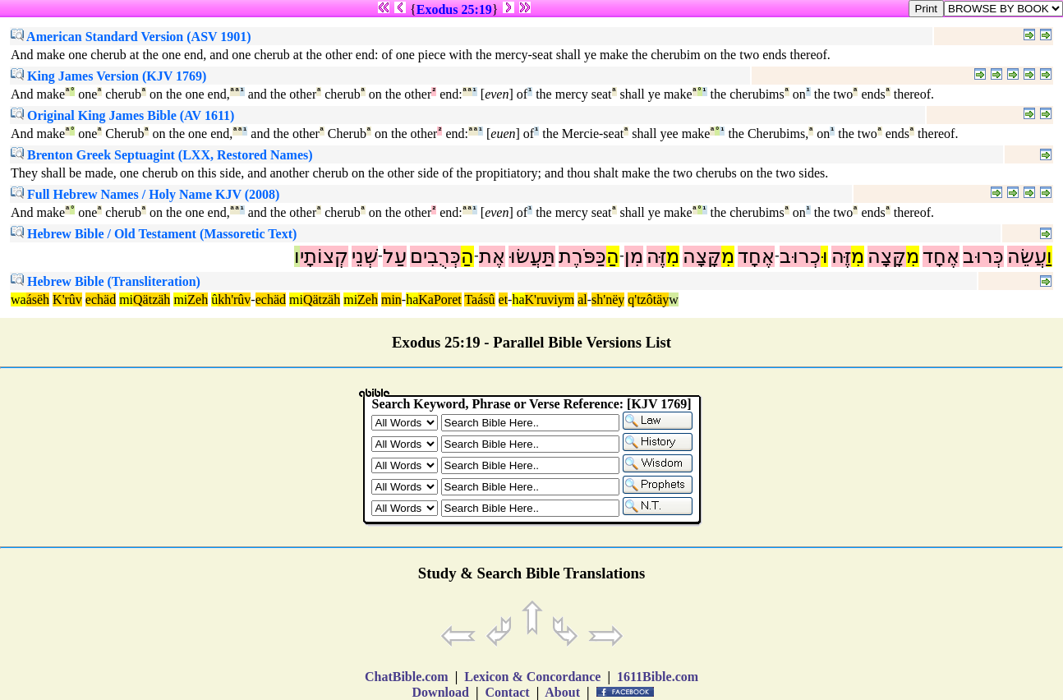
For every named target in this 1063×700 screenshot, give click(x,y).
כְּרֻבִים (435, 256)
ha (412, 299)
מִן (633, 256)
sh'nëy (607, 299)
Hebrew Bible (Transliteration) (105, 281)
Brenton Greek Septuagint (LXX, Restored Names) (162, 155)
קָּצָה (886, 256)
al (582, 299)
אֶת (492, 256)
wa (18, 299)
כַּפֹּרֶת (582, 256)
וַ (1049, 256)
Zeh (197, 299)
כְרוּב (800, 256)
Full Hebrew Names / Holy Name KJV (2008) (145, 194)
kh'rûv (234, 299)
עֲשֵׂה (1027, 256)
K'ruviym (550, 299)
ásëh (37, 299)
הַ (612, 256)
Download (440, 692)
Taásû (479, 299)
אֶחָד (941, 256)
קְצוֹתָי (324, 256)
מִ (912, 256)
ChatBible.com (406, 677)
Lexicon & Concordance (532, 677)
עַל (395, 256)
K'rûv (67, 299)
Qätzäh (151, 299)
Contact (506, 692)
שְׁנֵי (365, 256)
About (562, 692)
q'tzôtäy (648, 299)
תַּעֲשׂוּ (531, 256)
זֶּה (841, 256)
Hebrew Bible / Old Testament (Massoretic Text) (154, 234)
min (391, 299)
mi (126, 299)
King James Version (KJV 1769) (108, 76)
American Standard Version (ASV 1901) (131, 37)
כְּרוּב (983, 256)
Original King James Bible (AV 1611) (122, 115)
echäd (100, 299)
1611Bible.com (658, 677)
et (503, 299)
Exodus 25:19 (454, 9)
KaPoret (439, 299)
